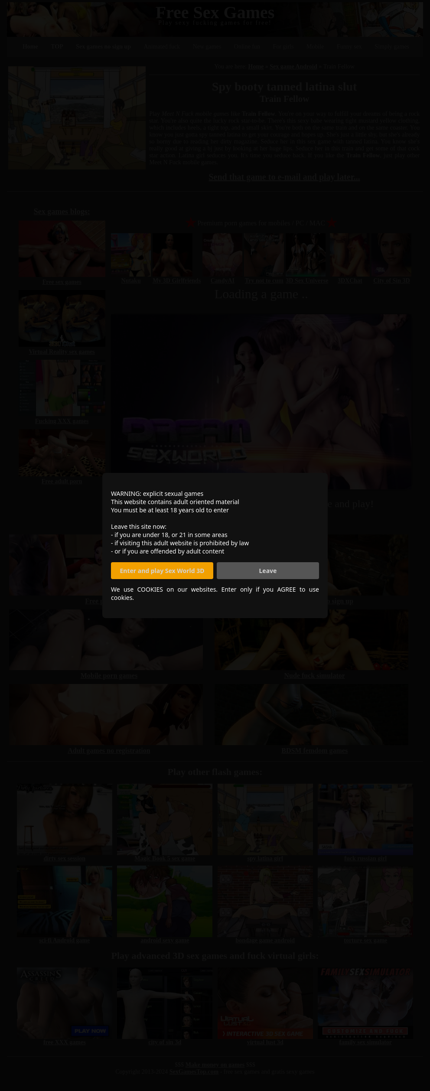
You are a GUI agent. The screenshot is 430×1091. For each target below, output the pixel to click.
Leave (268, 571)
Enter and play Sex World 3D (162, 571)
